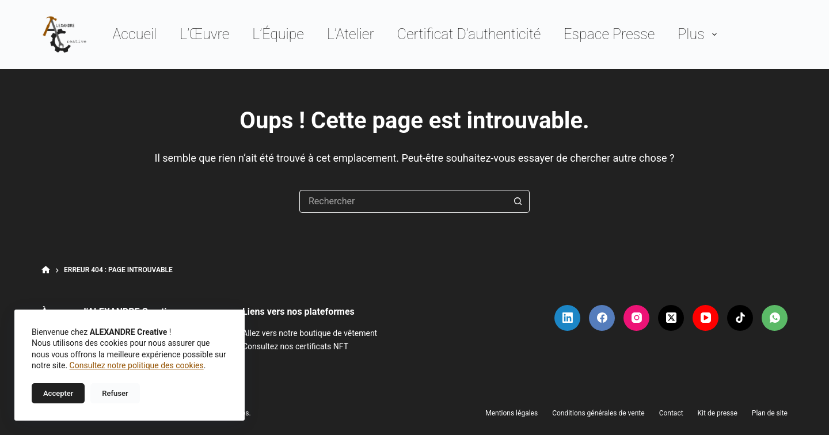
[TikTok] (740, 318)
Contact (671, 413)
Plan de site (770, 413)
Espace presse (609, 34)
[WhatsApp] (775, 318)
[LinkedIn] (567, 318)
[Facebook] (602, 318)
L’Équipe (278, 34)
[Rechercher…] (403, 201)
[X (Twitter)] (671, 318)
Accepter (58, 393)
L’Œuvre (204, 34)
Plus (699, 34)
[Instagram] (636, 318)
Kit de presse (717, 413)
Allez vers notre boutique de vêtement (309, 333)
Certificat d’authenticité (469, 34)
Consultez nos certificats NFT (295, 346)
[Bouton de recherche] (518, 201)
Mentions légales (511, 413)
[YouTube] (705, 318)
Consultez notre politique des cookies (137, 365)
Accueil (134, 34)
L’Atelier (350, 34)
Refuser (115, 393)
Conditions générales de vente (598, 413)
